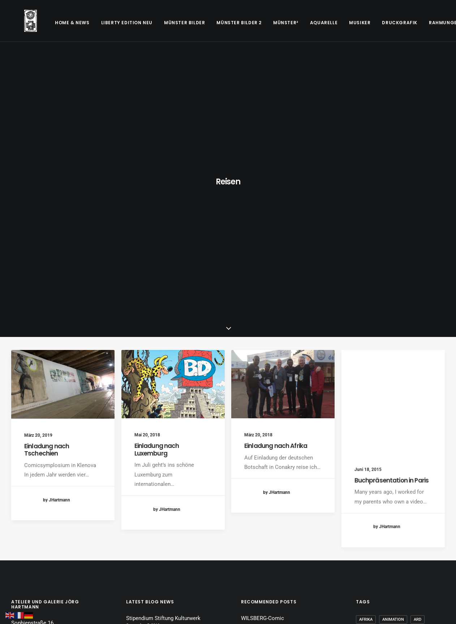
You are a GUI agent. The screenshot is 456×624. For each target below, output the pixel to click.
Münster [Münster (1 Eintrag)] (425, 519)
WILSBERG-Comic (262, 426)
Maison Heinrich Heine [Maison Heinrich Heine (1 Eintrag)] (382, 519)
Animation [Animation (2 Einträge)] (393, 427)
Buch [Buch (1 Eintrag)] (390, 438)
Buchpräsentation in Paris (391, 307)
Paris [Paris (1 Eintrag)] (364, 531)
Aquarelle (297, 23)
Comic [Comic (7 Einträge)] (392, 450)
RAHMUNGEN (418, 23)
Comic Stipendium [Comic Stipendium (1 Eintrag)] (377, 462)
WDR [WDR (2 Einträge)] (363, 542)
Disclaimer (24, 510)
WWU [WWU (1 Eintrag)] (412, 542)
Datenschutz (26, 521)
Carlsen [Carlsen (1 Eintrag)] (368, 450)
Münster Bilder (158, 23)
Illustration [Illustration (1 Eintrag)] (396, 485)
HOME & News (46, 23)
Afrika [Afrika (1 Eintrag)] (366, 427)
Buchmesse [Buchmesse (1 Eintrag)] (417, 438)
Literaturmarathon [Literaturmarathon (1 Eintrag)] (410, 508)
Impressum (24, 487)
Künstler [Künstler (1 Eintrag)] (369, 508)
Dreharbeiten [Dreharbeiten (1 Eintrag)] (373, 473)
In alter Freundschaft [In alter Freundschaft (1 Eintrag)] (383, 496)
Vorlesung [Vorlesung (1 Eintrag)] (424, 531)
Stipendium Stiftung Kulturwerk (163, 426)
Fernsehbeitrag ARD (265, 479)
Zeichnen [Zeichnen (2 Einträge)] (368, 554)
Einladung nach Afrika (275, 259)
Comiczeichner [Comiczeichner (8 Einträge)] (422, 462)
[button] (63, 191)
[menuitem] (46, 22)
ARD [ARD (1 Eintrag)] (417, 427)
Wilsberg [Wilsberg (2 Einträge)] (387, 542)
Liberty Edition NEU (100, 23)
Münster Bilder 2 (213, 23)
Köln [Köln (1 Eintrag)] (422, 496)
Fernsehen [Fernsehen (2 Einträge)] (408, 473)
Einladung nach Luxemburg (156, 257)
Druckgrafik (373, 23)
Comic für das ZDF (263, 457)
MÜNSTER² (259, 23)
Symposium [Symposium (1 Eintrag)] (392, 531)
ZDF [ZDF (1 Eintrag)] (430, 542)
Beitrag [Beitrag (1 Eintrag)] (367, 438)
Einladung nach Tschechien (46, 257)
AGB (16, 498)
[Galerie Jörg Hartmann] (17, 21)
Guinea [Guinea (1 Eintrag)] (366, 485)
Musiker (333, 23)
